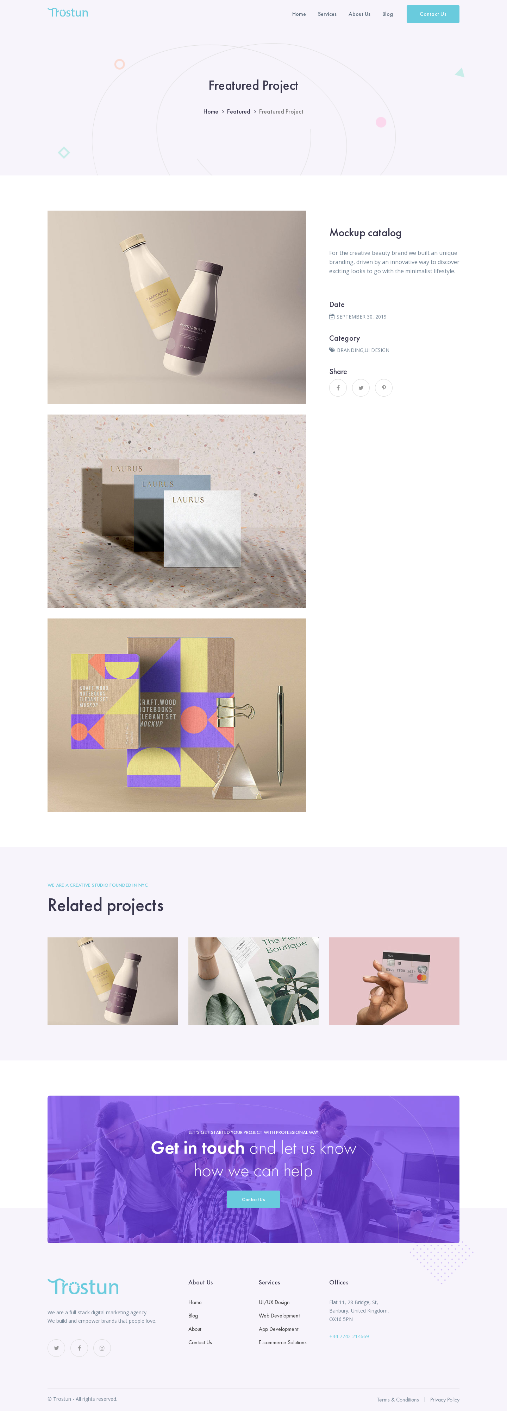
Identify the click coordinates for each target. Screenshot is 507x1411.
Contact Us (433, 14)
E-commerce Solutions (283, 1342)
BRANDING (350, 350)
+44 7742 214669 (349, 1336)
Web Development (279, 1315)
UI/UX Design (274, 1302)
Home (211, 111)
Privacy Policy (444, 1399)
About (194, 1329)
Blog (193, 1315)
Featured (238, 111)
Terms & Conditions (398, 1399)
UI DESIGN (377, 350)
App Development (278, 1329)
